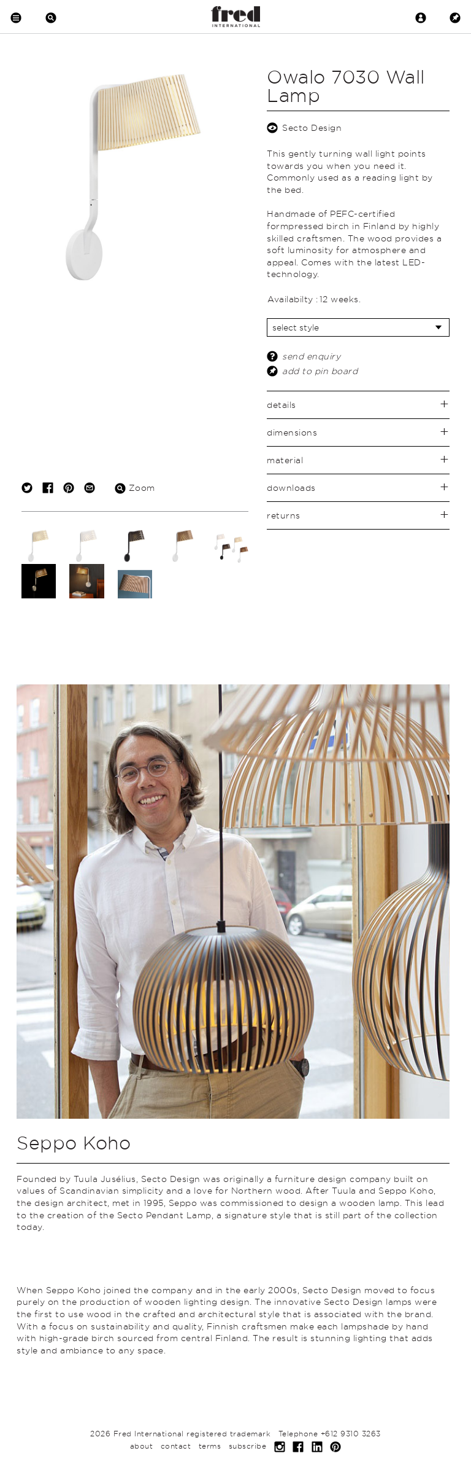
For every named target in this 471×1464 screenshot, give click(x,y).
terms (210, 1445)
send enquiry (311, 356)
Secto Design (312, 127)
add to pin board (320, 371)
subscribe (248, 1445)
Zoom (135, 487)
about (141, 1445)
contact (176, 1445)
